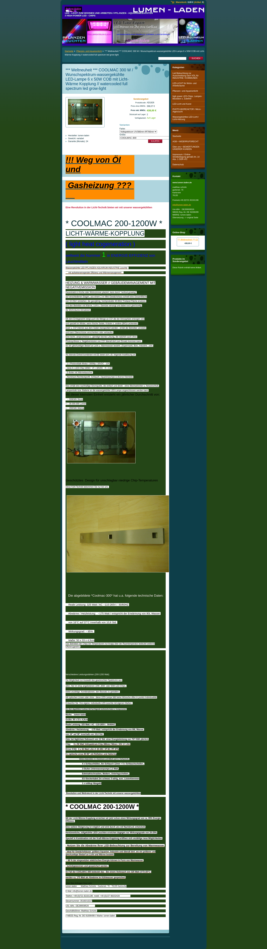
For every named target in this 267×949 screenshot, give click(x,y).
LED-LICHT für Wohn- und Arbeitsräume (184, 84)
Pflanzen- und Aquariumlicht (89, 51)
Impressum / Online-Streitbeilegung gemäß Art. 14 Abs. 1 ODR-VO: (186, 156)
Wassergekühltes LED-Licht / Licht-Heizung (185, 118)
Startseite (69, 51)
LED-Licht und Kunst (181, 104)
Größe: (123, 134)
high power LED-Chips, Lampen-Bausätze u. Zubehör (187, 97)
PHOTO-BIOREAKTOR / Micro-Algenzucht (186, 110)
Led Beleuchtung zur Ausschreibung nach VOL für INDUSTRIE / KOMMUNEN (185, 75)
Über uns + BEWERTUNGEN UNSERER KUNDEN (185, 148)
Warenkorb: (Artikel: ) (190, 2)
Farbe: (122, 129)
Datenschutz (178, 164)
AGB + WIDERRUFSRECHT (185, 141)
